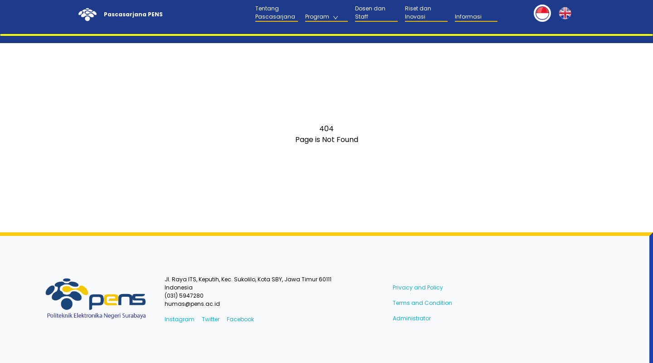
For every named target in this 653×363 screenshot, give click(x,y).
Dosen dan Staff (370, 12)
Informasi (468, 16)
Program (317, 16)
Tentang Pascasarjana (275, 12)
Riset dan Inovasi (418, 12)
